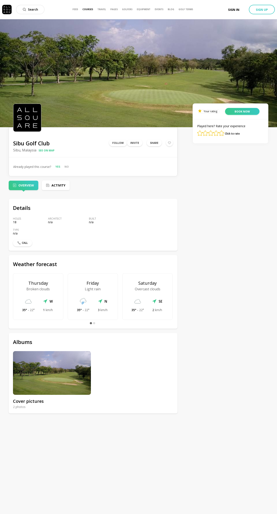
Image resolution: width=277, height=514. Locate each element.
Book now (242, 111)
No (66, 167)
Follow (118, 143)
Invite (134, 143)
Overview (26, 185)
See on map (47, 150)
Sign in (233, 10)
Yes (57, 167)
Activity (58, 185)
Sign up (262, 10)
